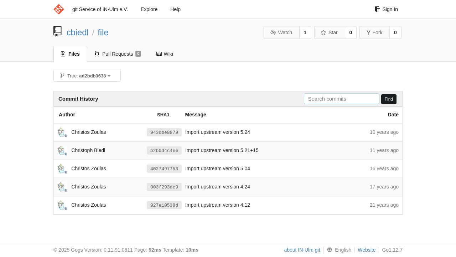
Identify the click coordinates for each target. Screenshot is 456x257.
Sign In (386, 9)
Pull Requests (118, 54)
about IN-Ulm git (302, 250)
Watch (281, 32)
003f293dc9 (164, 187)
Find (389, 99)
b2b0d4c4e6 (164, 150)
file (103, 32)
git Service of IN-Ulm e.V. (100, 9)
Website (366, 250)
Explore (149, 9)
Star (329, 32)
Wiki (164, 54)
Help (175, 9)
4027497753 (164, 169)
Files (70, 54)
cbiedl (78, 32)
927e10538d (164, 205)
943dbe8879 (164, 132)
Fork (374, 32)
